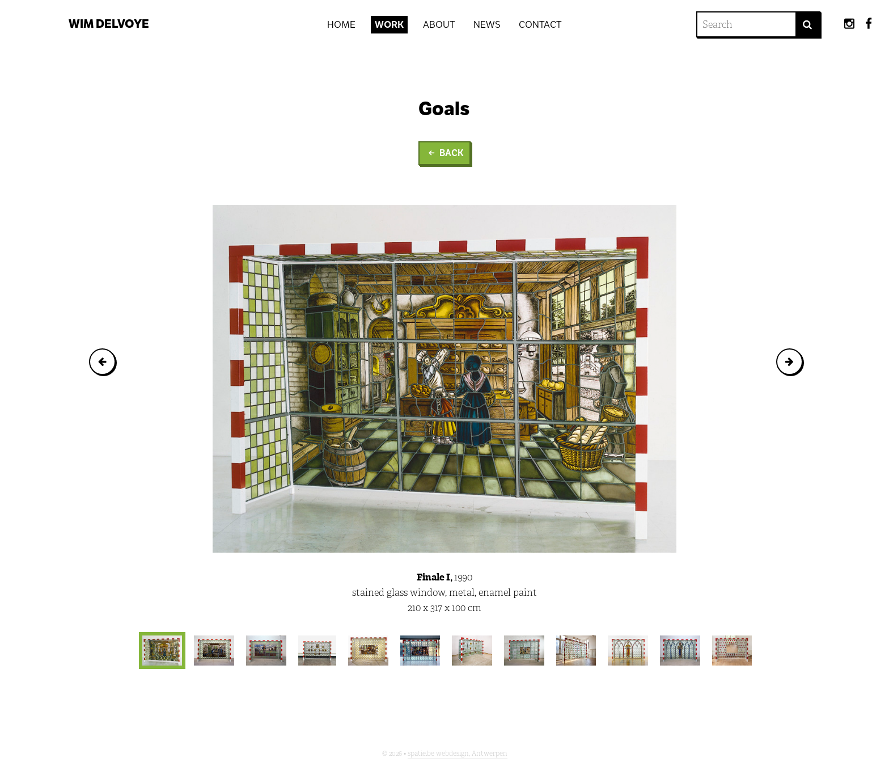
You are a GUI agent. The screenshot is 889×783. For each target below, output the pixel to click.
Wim (109, 23)
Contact (540, 24)
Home (341, 24)
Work (389, 24)
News (487, 24)
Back (444, 152)
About (439, 24)
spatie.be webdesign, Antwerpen (457, 753)
